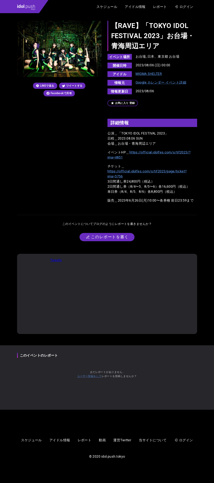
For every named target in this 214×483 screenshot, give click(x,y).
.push (26, 7)
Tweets (56, 260)
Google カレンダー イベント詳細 (161, 82)
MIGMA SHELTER (149, 74)
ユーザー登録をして (89, 376)
